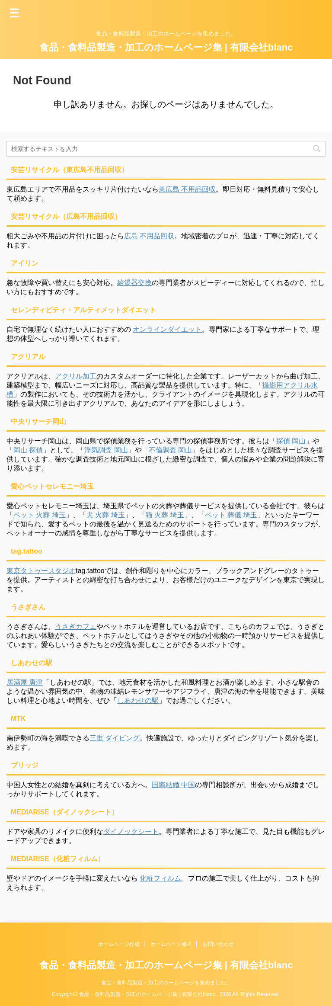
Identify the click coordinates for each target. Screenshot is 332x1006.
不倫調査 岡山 (170, 450)
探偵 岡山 (291, 441)
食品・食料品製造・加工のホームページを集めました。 (166, 983)
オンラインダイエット (167, 329)
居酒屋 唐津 (24, 682)
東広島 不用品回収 (187, 189)
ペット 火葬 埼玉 (39, 515)
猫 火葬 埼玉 (165, 515)
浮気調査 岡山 (106, 450)
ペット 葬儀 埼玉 (231, 515)
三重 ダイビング (114, 738)
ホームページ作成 (119, 944)
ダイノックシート (131, 831)
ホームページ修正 (171, 944)
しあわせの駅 (138, 700)
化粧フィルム (160, 878)
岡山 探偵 (28, 450)
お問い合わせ (218, 944)
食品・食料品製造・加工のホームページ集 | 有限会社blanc (166, 47)
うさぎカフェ (75, 626)
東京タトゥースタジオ (41, 570)
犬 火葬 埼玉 (105, 515)
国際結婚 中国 (173, 784)
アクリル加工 (75, 376)
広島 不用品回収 (149, 236)
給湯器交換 (134, 282)
